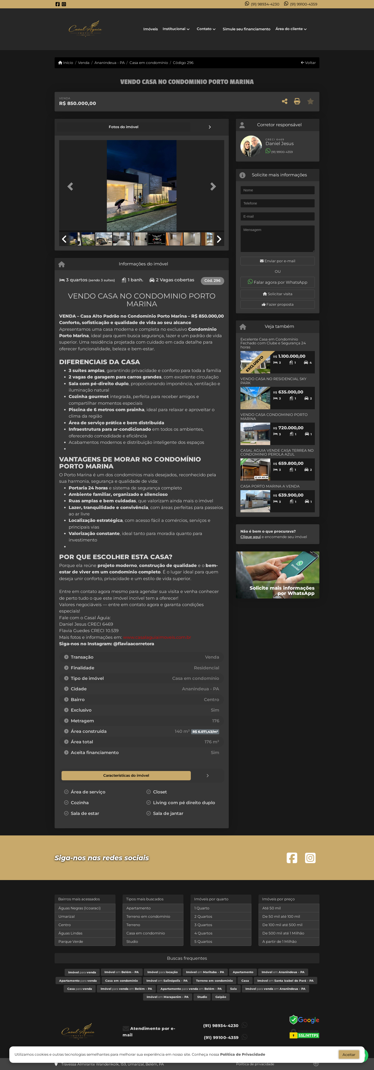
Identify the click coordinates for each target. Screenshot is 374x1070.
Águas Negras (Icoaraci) (79, 907)
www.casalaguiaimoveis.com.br (157, 637)
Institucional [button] (174, 28)
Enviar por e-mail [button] (277, 261)
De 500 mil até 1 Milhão (283, 932)
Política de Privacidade (242, 1054)
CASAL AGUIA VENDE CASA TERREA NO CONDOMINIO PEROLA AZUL (277, 452)
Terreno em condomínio (148, 916)
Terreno (133, 924)
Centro (64, 924)
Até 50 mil (271, 907)
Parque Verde (70, 941)
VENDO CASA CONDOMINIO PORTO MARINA (274, 416)
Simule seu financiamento (246, 29)
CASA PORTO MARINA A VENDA (270, 486)
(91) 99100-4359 (303, 4)
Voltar (308, 62)
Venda (83, 62)
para (82, 972)
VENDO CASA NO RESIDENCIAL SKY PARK (273, 381)
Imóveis (150, 29)
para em (126, 988)
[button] (71, 186)
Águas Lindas (70, 932)
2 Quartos (203, 916)
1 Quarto (201, 907)
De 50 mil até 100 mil (281, 916)
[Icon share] (58, 4)
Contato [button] (204, 28)
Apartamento (138, 907)
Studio (132, 941)
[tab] (75, 126)
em (121, 971)
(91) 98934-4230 (265, 4)
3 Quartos (203, 924)
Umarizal (66, 916)
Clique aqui (250, 537)
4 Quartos (203, 932)
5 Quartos (203, 941)
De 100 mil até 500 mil (282, 924)
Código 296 (183, 62)
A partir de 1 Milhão (279, 941)
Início (65, 62)
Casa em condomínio (149, 62)
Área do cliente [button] (289, 28)
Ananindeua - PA (109, 62)
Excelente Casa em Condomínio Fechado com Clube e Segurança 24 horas (273, 343)
